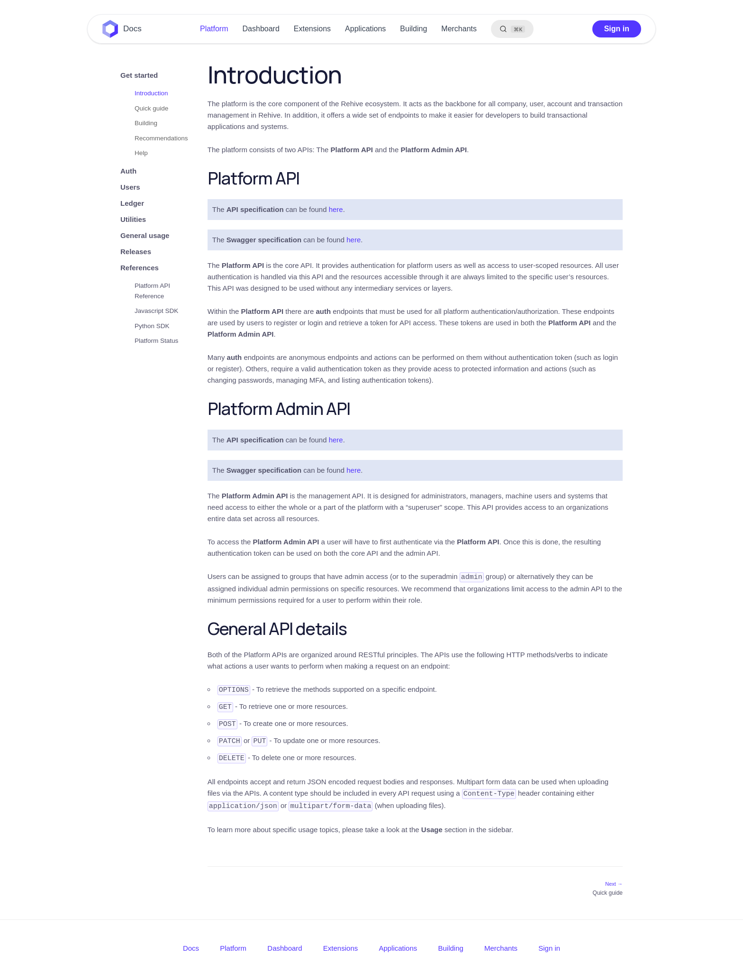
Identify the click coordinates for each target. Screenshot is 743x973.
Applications (365, 29)
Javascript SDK (156, 310)
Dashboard (261, 29)
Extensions (312, 29)
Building (413, 29)
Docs (132, 28)
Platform (214, 29)
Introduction (151, 93)
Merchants (459, 29)
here (336, 209)
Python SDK (152, 326)
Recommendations (161, 138)
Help (141, 152)
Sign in (616, 29)
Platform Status (156, 340)
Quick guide (151, 108)
